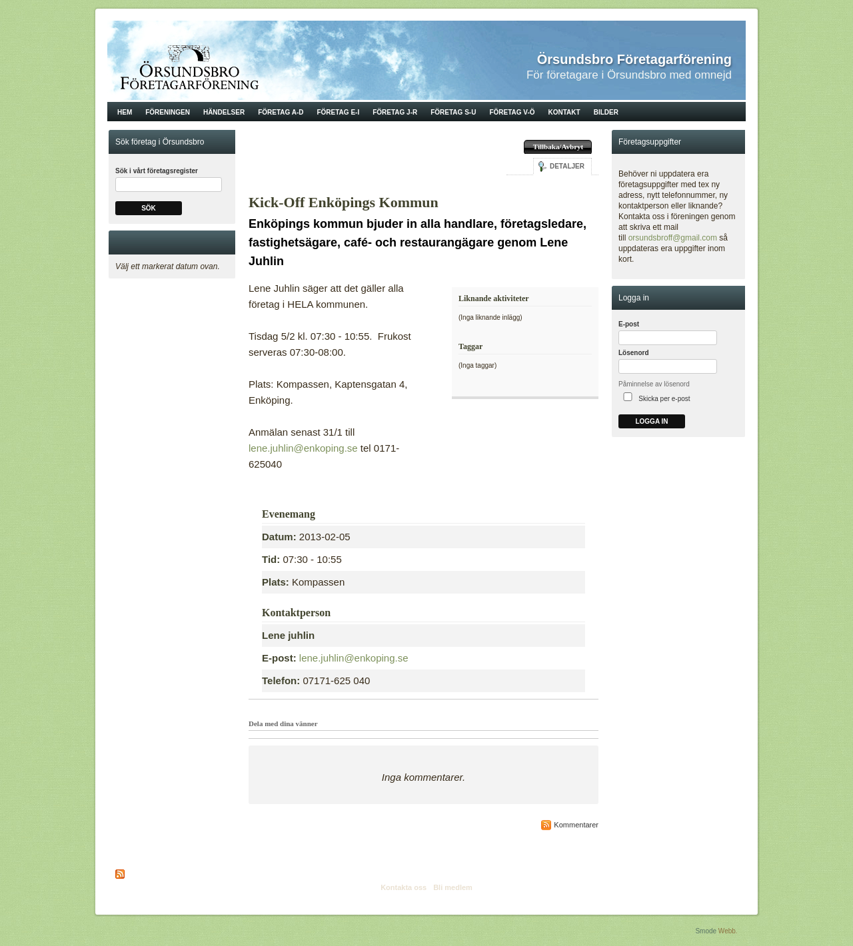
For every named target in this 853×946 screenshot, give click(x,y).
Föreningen (167, 112)
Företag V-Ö (511, 112)
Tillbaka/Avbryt (558, 147)
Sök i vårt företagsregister (156, 171)
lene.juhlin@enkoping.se (303, 448)
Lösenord (633, 352)
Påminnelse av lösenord (654, 384)
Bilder (606, 112)
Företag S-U (453, 112)
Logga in (651, 421)
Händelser (224, 112)
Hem (124, 112)
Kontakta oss (403, 887)
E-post (628, 324)
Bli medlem (452, 887)
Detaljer (567, 166)
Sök (148, 208)
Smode (705, 931)
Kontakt (564, 112)
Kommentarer (576, 825)
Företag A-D (280, 112)
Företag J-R (395, 112)
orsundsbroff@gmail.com (672, 237)
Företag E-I (338, 112)
